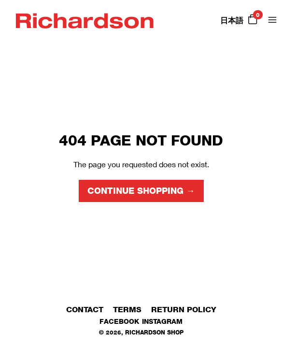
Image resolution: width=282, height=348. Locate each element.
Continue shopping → (141, 191)
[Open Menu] (272, 19)
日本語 (231, 20)
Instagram (162, 321)
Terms (127, 309)
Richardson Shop (154, 332)
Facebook (119, 321)
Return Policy (183, 309)
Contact (84, 309)
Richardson (84, 19)
